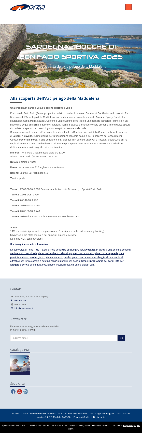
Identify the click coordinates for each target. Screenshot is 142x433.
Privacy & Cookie (82, 417)
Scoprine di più (129, 425)
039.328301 (18, 300)
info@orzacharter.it (21, 308)
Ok (121, 338)
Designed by (99, 417)
